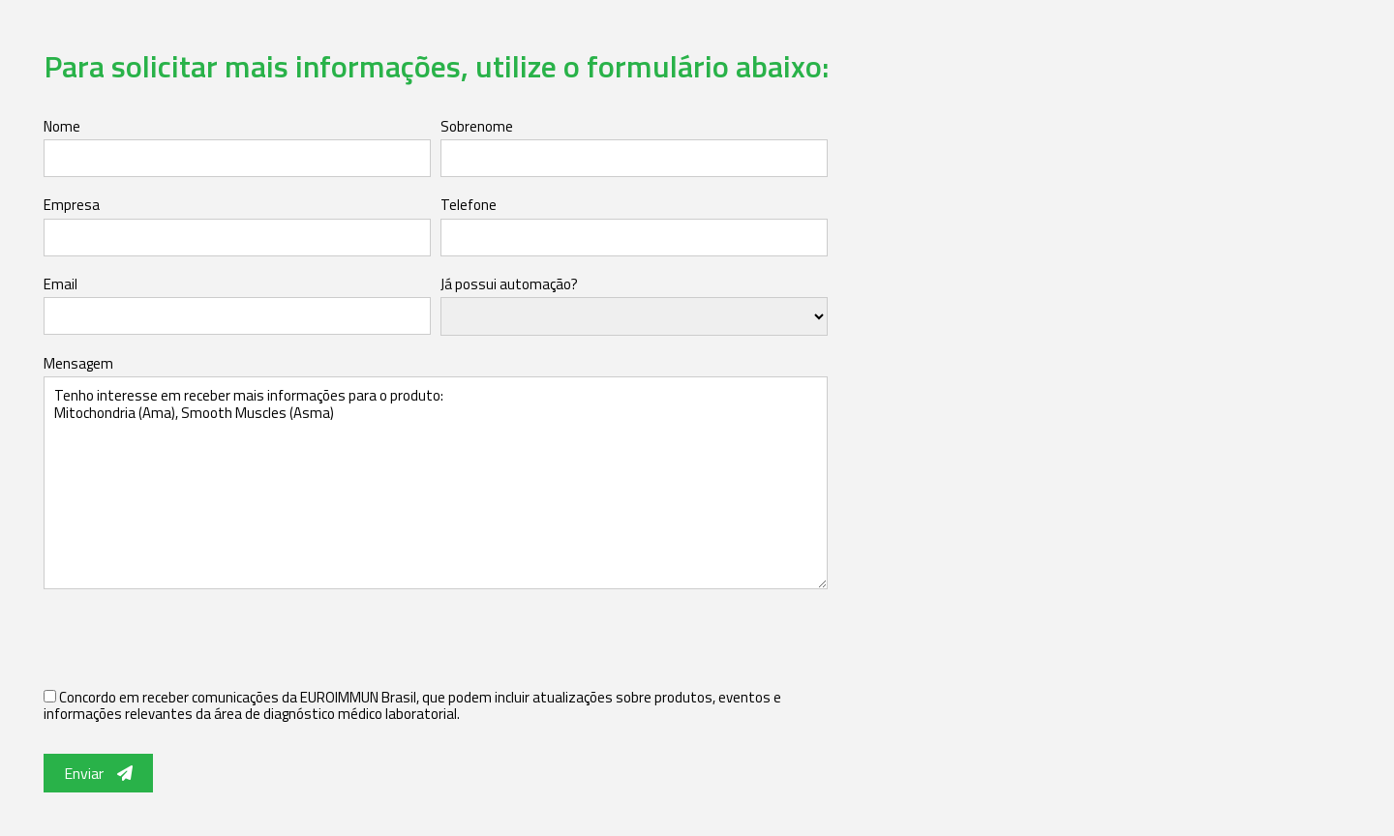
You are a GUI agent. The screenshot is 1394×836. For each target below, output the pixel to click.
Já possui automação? (509, 284)
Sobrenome (476, 126)
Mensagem (78, 363)
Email (60, 284)
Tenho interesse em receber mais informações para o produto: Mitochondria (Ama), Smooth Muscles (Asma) (436, 482)
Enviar (98, 773)
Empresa (72, 205)
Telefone (468, 205)
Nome (62, 126)
